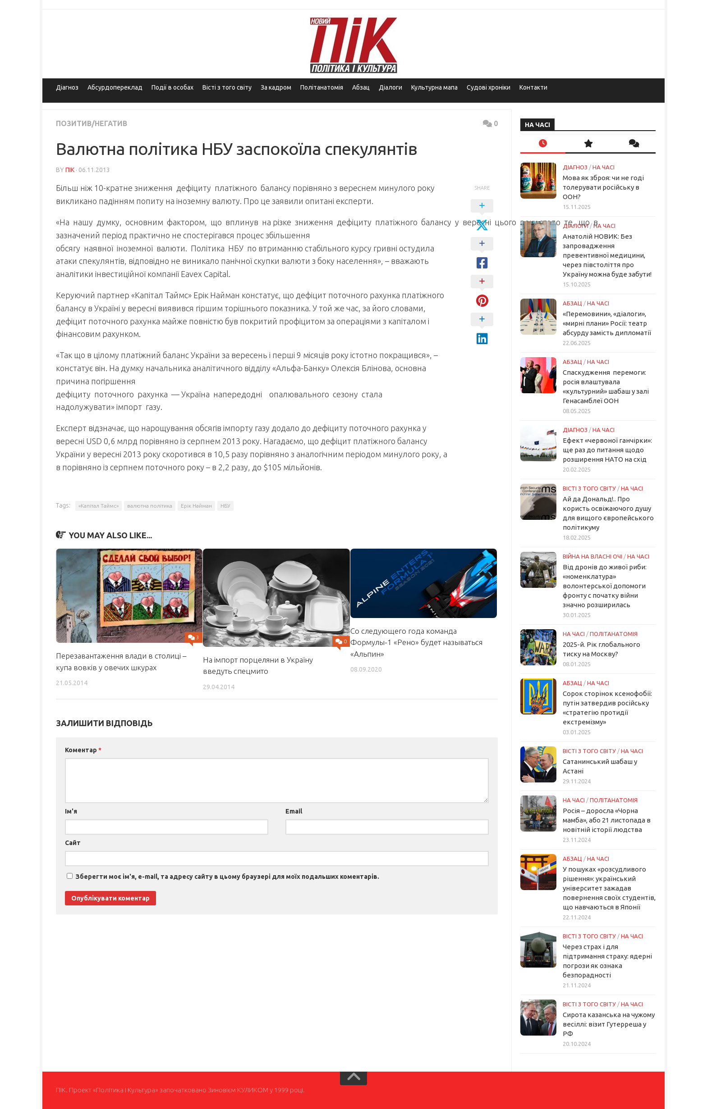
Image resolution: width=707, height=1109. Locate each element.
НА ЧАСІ (603, 167)
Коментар (83, 750)
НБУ (225, 506)
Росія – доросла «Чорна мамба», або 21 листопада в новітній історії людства (607, 820)
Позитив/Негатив (92, 123)
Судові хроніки (488, 87)
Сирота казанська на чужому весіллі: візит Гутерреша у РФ (609, 1024)
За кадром (276, 87)
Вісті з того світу (227, 87)
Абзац (361, 87)
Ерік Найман (196, 506)
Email (293, 811)
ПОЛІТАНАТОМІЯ (614, 634)
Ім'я (71, 811)
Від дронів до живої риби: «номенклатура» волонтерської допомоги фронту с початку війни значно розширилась (605, 586)
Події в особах (172, 87)
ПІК (69, 169)
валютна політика (149, 506)
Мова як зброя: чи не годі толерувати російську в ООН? (603, 187)
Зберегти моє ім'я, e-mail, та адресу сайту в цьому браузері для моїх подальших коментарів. (227, 876)
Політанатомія (321, 87)
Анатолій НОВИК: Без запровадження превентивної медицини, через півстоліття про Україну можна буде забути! (607, 255)
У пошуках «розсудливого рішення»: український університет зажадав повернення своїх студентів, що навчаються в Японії (609, 888)
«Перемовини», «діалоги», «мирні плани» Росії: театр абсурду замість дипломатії (607, 323)
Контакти (533, 87)
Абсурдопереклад (114, 87)
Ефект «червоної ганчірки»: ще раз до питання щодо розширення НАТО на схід (607, 449)
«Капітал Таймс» (98, 506)
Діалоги (390, 87)
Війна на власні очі (592, 556)
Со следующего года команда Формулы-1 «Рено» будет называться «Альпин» (416, 642)
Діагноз (67, 87)
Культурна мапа (434, 87)
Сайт (73, 842)
